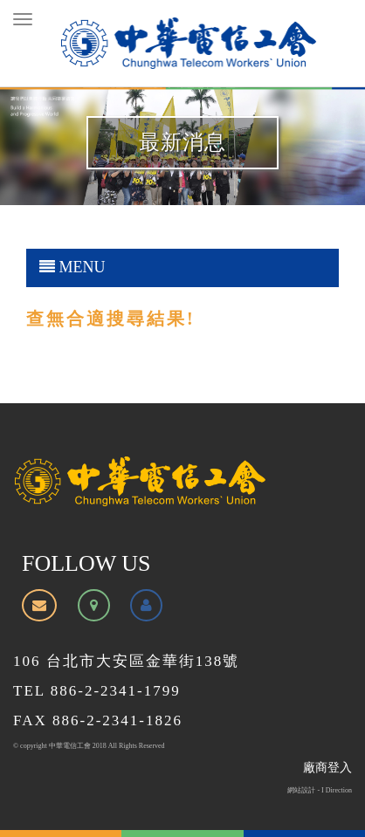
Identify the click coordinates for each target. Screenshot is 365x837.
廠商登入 (327, 767)
